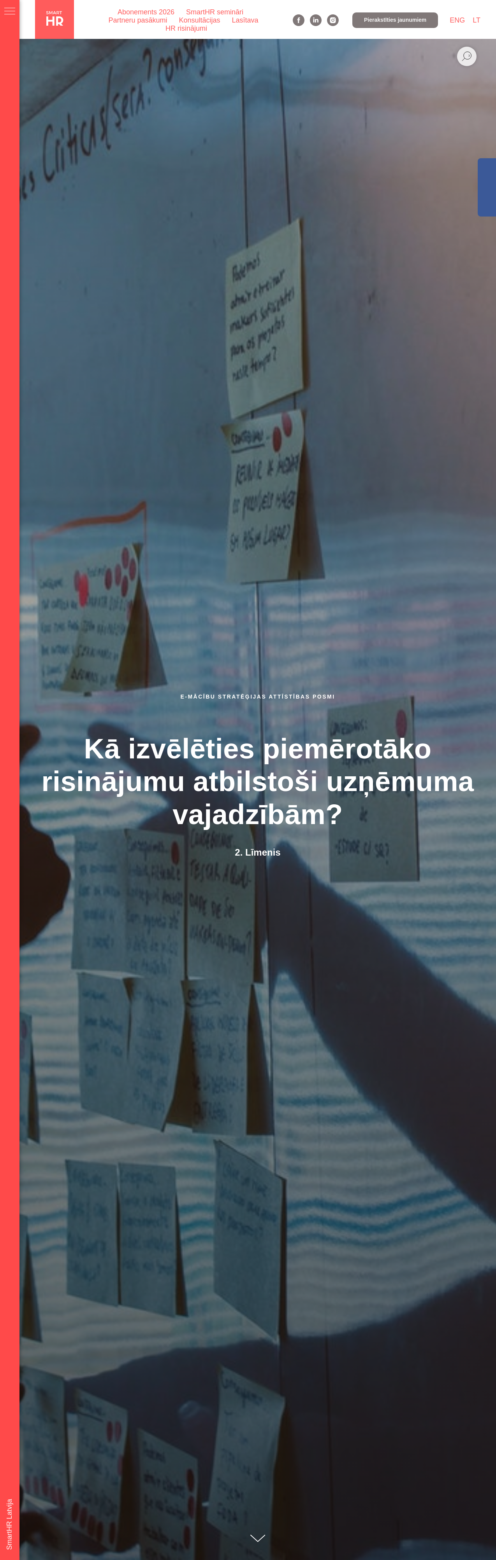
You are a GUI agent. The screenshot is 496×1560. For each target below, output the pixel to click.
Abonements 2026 (146, 12)
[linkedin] (316, 20)
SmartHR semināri (214, 12)
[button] (395, 20)
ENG (457, 20)
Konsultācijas (199, 20)
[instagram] (333, 20)
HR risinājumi (186, 28)
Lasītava (245, 20)
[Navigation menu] (9, 12)
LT (476, 20)
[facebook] (298, 20)
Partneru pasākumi (137, 20)
